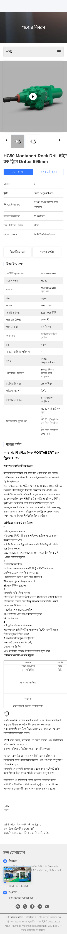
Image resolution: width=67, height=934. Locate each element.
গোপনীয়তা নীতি (14, 917)
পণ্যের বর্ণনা (46, 252)
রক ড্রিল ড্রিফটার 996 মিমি (19, 828)
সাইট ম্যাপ (31, 917)
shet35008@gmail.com (21, 897)
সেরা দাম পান (18, 171)
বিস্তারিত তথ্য (17, 252)
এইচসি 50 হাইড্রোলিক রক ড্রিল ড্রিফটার (27, 833)
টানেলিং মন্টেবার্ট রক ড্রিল (25, 824)
